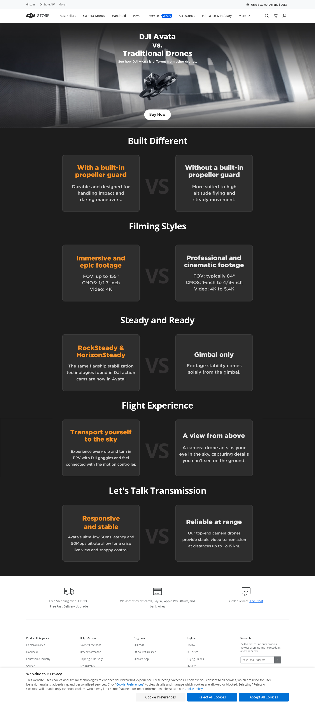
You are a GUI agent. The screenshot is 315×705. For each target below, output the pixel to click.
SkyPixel (191, 645)
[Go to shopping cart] (275, 15)
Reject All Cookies (212, 697)
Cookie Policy (194, 689)
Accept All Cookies (264, 697)
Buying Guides (195, 659)
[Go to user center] (284, 15)
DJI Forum (192, 652)
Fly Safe (191, 666)
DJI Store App (141, 659)
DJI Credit (138, 645)
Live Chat (256, 601)
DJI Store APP (47, 4)
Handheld (32, 652)
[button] (267, 4)
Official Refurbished (144, 652)
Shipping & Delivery (91, 659)
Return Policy (87, 666)
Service (30, 666)
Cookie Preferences (129, 684)
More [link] (63, 4)
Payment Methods (90, 645)
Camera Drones (35, 645)
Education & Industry (38, 659)
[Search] (266, 15)
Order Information (90, 652)
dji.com (30, 4)
